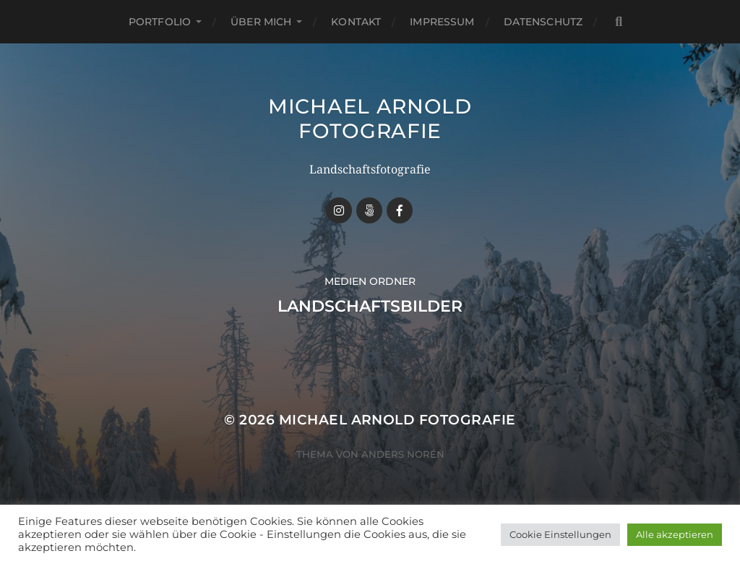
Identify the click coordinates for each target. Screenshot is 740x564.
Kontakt (356, 21)
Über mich (261, 21)
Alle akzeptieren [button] (674, 534)
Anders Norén (402, 454)
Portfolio (160, 21)
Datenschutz (543, 21)
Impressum (442, 21)
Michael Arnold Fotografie (370, 118)
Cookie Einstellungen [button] (560, 534)
